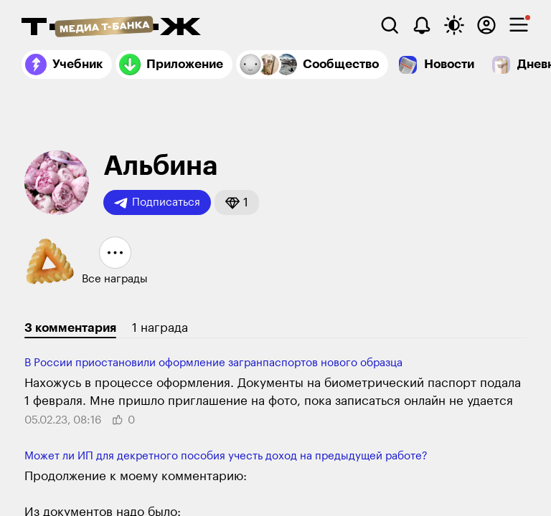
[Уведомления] (422, 25)
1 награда (160, 328)
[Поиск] (389, 25)
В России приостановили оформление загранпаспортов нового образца (213, 363)
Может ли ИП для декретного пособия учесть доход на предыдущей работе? (226, 456)
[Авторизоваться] (486, 25)
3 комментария (70, 328)
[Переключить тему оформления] (454, 25)
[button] (237, 202)
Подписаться (157, 203)
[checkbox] (518, 25)
